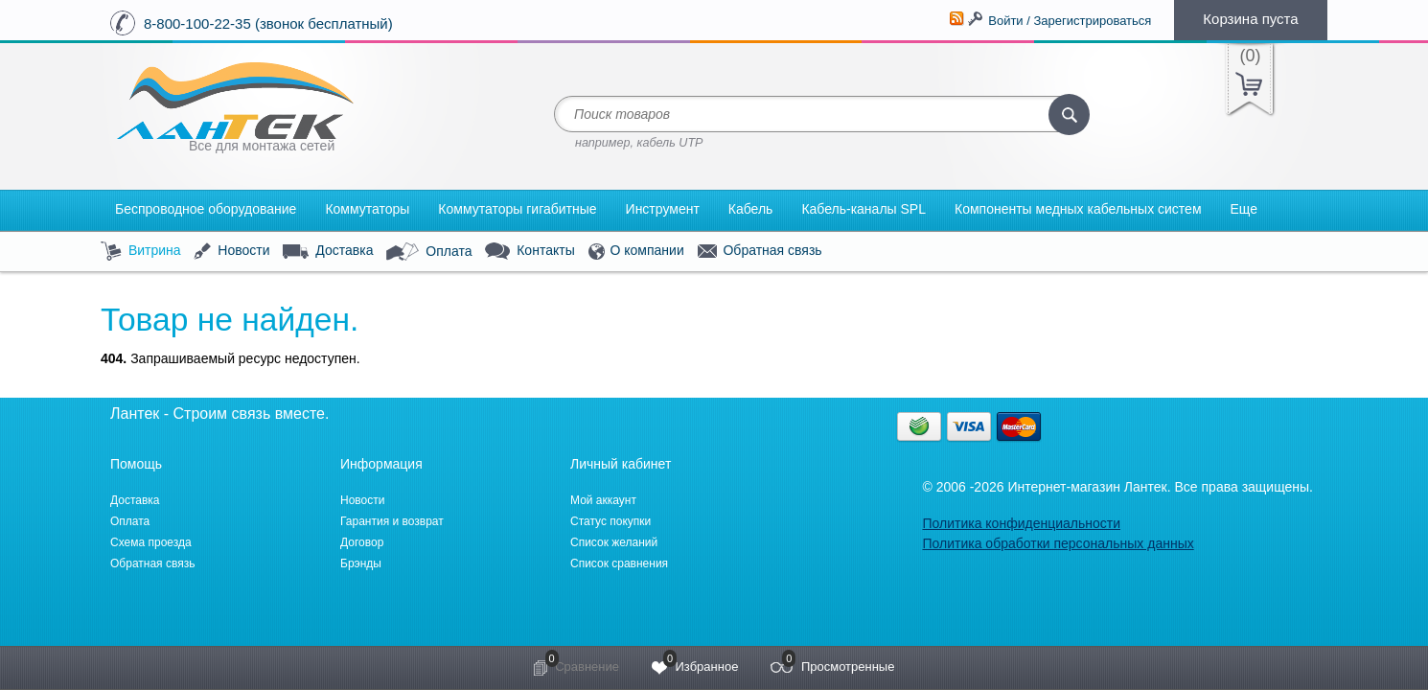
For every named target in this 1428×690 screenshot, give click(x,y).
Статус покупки (610, 521)
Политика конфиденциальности (1021, 523)
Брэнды (360, 563)
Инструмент (663, 209)
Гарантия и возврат (392, 521)
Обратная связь (760, 251)
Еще (1244, 209)
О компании (636, 251)
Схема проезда (151, 542)
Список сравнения (619, 563)
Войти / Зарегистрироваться (1069, 20)
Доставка (328, 251)
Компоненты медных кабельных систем (1078, 209)
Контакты (529, 251)
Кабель (750, 209)
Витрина (141, 252)
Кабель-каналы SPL (863, 209)
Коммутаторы (367, 209)
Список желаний (613, 542)
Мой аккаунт (603, 500)
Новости (231, 251)
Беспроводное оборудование (205, 209)
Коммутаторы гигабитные (517, 209)
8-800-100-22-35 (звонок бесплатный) (268, 23)
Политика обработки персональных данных (1057, 543)
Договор (361, 542)
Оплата (429, 252)
